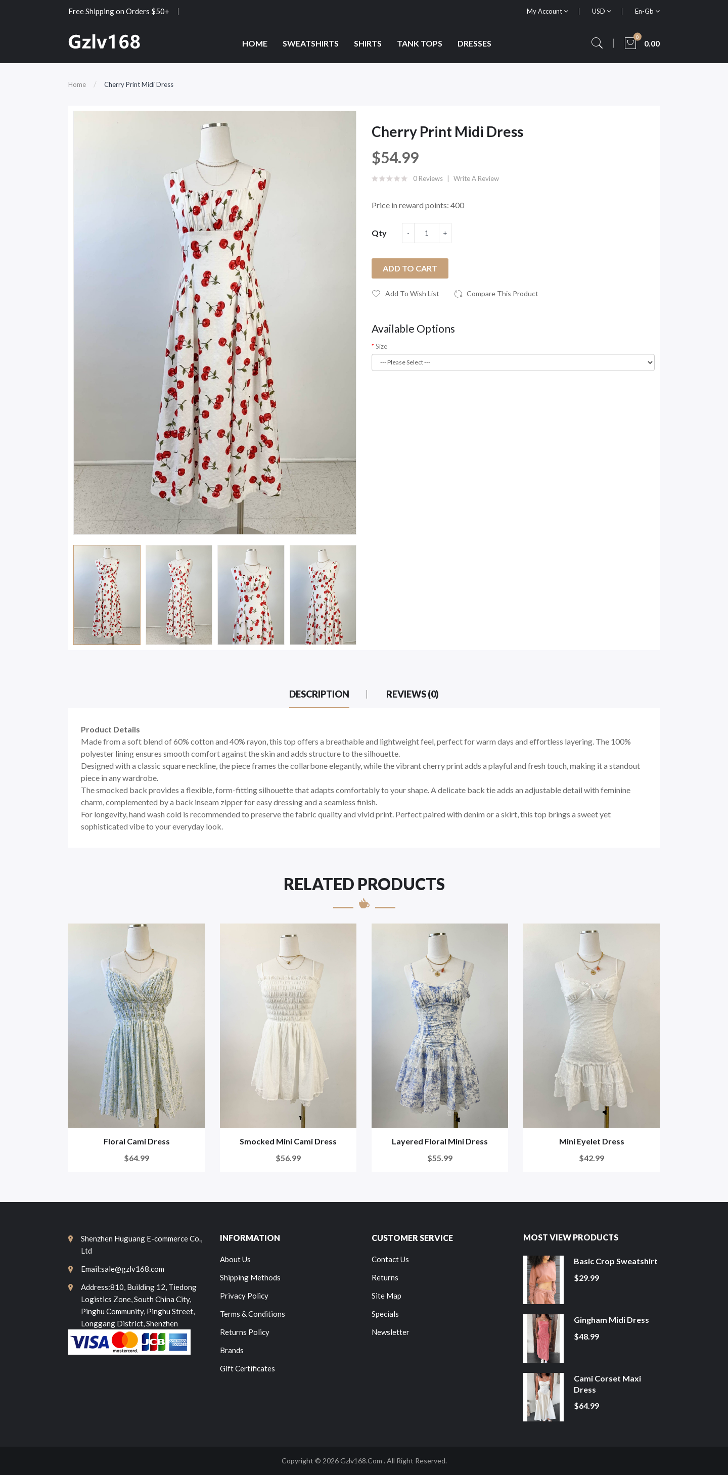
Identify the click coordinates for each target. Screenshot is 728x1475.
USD (601, 11)
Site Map (386, 1295)
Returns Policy (244, 1331)
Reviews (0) (412, 694)
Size (381, 346)
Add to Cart (410, 268)
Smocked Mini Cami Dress (288, 1141)
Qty (379, 233)
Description (319, 694)
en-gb (647, 11)
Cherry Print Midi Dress (138, 84)
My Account (547, 11)
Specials (385, 1313)
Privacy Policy (244, 1295)
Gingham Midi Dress (611, 1319)
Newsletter (391, 1331)
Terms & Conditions (252, 1313)
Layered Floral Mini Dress (440, 1141)
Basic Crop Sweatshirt (616, 1261)
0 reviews (428, 178)
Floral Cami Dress (137, 1141)
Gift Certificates (247, 1368)
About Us (235, 1259)
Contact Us (390, 1259)
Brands (232, 1350)
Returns (385, 1277)
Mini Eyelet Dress (591, 1141)
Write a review (476, 178)
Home (77, 84)
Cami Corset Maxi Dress (607, 1383)
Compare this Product (502, 293)
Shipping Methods (250, 1277)
